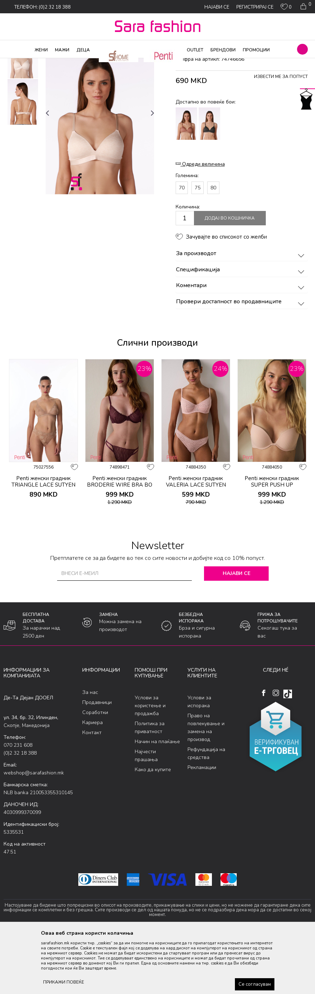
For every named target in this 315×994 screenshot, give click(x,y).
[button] (302, 49)
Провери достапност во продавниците (241, 359)
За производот (241, 312)
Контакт (92, 790)
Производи (47, 63)
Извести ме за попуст (281, 135)
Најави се (236, 631)
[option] (22, 113)
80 (213, 245)
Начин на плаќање (157, 799)
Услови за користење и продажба (150, 764)
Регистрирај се (254, 7)
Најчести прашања (146, 813)
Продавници (97, 760)
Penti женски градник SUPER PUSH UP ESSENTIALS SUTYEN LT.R (272, 543)
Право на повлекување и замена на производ (205, 785)
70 (182, 245)
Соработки (95, 770)
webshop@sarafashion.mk (34, 831)
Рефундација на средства (206, 811)
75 (197, 245)
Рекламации (201, 825)
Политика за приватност (150, 785)
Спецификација (241, 328)
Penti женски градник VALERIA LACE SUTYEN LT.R (196, 543)
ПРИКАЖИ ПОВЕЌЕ (63, 982)
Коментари (241, 344)
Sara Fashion (17, 63)
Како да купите (153, 827)
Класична (108, 63)
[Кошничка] (305, 6)
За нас (90, 750)
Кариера (92, 780)
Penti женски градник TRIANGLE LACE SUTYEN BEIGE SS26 (43, 543)
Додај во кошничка (230, 276)
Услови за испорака (199, 760)
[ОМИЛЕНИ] (286, 8)
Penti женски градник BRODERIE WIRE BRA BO (119, 539)
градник (131, 63)
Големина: (187, 233)
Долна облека (79, 63)
